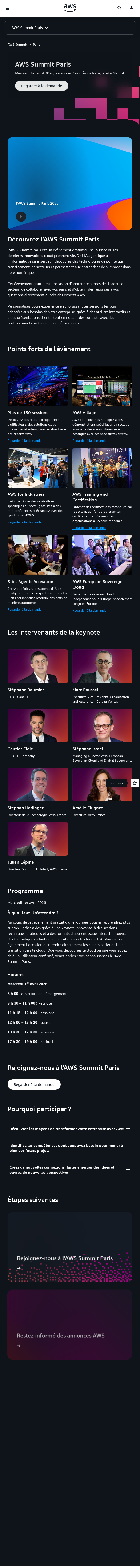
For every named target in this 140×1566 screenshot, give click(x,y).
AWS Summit (17, 44)
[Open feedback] (135, 783)
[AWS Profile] (131, 8)
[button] (30, 27)
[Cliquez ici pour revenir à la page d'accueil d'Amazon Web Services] (70, 8)
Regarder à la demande (24, 440)
